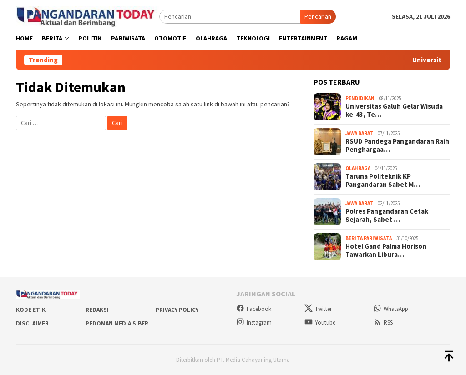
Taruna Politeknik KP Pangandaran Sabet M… (382, 180)
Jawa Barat (359, 133)
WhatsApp (390, 309)
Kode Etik (31, 310)
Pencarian (317, 16)
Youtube (319, 322)
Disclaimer (32, 323)
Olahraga (357, 168)
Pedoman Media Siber (117, 323)
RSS (383, 322)
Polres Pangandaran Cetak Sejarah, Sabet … (386, 215)
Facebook (253, 309)
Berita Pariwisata (368, 238)
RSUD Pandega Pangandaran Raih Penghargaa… (397, 145)
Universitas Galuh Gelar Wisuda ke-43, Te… (394, 110)
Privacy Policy (177, 310)
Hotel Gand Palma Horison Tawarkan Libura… (385, 250)
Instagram (254, 322)
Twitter (318, 309)
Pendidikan (360, 98)
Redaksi (97, 310)
